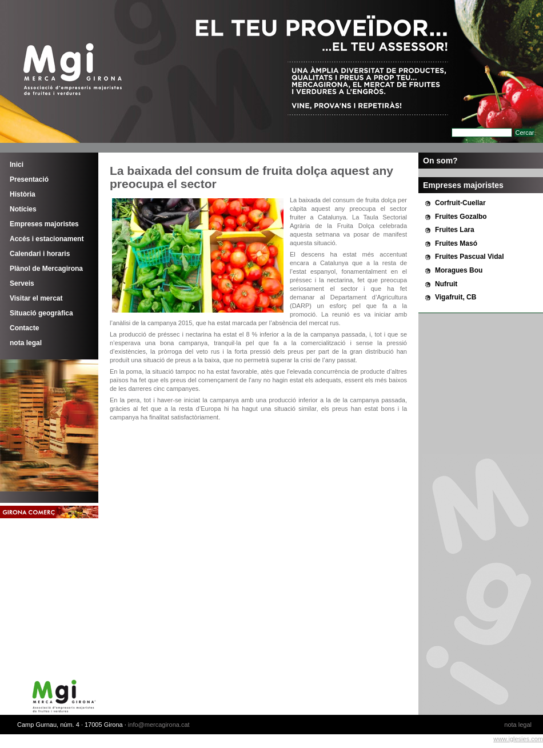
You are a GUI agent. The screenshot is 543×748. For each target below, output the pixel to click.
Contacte (24, 328)
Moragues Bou (458, 270)
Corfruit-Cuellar (460, 203)
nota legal (26, 343)
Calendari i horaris (40, 254)
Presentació (29, 179)
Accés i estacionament (46, 239)
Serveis (22, 283)
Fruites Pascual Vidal (469, 257)
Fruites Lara (454, 230)
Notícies (23, 209)
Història (22, 194)
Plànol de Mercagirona (46, 269)
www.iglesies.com (518, 738)
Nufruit (446, 284)
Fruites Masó (456, 243)
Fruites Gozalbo (461, 217)
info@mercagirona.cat (159, 724)
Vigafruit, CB (455, 297)
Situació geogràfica (41, 313)
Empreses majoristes (44, 224)
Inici (16, 165)
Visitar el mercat (36, 298)
